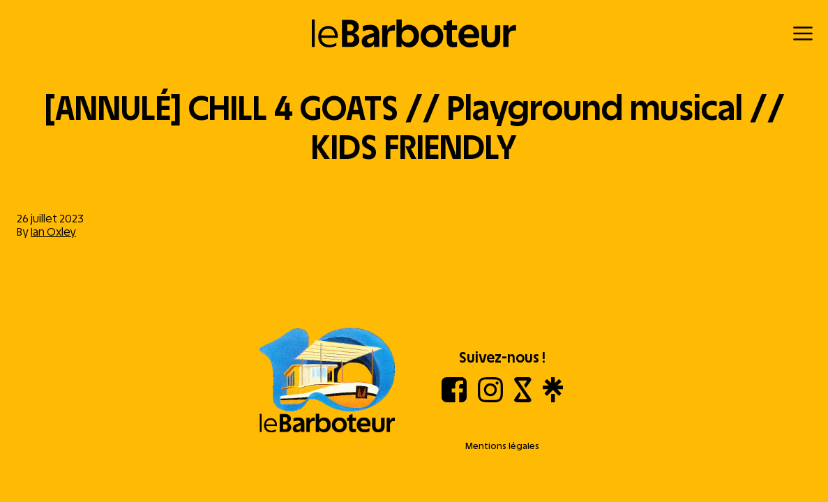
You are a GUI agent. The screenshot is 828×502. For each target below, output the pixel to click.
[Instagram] (490, 398)
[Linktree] (553, 398)
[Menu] (803, 33)
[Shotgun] (523, 398)
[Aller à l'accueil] (327, 381)
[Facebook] (454, 398)
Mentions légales (502, 446)
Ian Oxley (53, 231)
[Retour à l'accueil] (414, 33)
